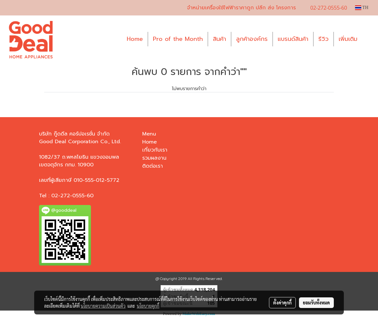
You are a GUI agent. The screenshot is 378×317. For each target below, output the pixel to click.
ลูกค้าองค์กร (252, 38)
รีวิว (323, 38)
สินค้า (219, 38)
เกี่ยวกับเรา (154, 150)
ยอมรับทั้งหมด (316, 302)
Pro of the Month (178, 38)
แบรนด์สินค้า (293, 38)
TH (361, 7)
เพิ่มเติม (348, 38)
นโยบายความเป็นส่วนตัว (103, 306)
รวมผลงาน (154, 158)
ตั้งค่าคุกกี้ (282, 302)
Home (135, 38)
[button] (368, 39)
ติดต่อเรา (152, 166)
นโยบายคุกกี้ (148, 306)
